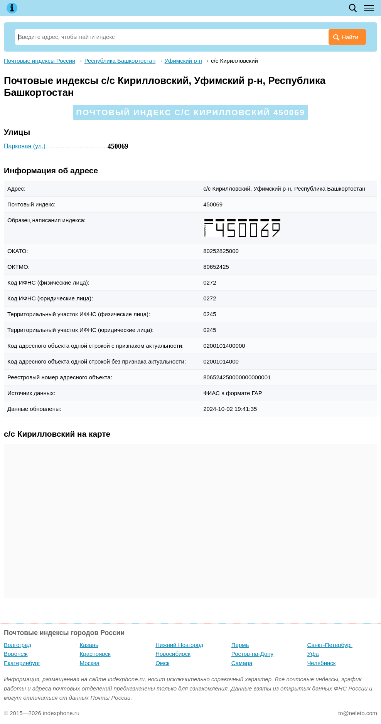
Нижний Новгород (179, 645)
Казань (89, 645)
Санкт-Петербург (329, 645)
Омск (162, 663)
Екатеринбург (22, 663)
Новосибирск (172, 653)
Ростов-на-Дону (252, 653)
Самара (242, 663)
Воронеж (16, 653)
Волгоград (17, 645)
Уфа (313, 653)
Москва (89, 663)
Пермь (240, 645)
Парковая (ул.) (25, 146)
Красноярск (95, 653)
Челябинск (321, 663)
